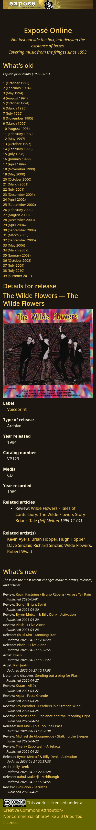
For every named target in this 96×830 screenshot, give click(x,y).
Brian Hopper (44, 539)
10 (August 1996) (16, 128)
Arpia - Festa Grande (32, 695)
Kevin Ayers (18, 539)
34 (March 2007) (15, 250)
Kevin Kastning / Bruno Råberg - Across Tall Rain (53, 594)
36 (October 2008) (17, 260)
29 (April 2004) (14, 225)
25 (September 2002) (19, 204)
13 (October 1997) (17, 143)
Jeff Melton (49, 520)
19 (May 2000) (14, 174)
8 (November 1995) (18, 118)
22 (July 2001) (13, 189)
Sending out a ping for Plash (57, 675)
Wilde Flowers (77, 545)
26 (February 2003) (18, 209)
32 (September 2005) (19, 240)
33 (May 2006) (14, 245)
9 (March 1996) (14, 123)
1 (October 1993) (16, 83)
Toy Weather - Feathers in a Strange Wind (48, 706)
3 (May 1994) (13, 93)
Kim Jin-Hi (21, 665)
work (40, 803)
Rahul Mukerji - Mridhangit (38, 776)
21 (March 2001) (15, 184)
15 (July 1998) (13, 153)
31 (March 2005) (15, 235)
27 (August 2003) (16, 215)
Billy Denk (21, 766)
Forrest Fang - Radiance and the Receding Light (53, 716)
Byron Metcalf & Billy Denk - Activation (46, 614)
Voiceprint (17, 409)
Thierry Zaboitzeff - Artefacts (38, 746)
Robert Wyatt (20, 551)
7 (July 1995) (12, 113)
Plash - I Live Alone (30, 624)
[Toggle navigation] (16, 16)
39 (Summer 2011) (17, 275)
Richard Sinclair (47, 545)
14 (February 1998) (18, 149)
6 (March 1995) (14, 108)
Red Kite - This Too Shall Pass (39, 726)
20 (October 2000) (17, 179)
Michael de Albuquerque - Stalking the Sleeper (52, 736)
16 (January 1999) (16, 159)
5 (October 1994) (16, 103)
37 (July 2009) (13, 265)
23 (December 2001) (19, 194)
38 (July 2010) (13, 270)
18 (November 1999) (19, 169)
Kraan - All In (26, 685)
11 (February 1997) (18, 133)
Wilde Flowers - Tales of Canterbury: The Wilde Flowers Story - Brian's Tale (51, 514)
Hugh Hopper (71, 539)
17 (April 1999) (14, 164)
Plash (17, 655)
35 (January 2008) (16, 255)
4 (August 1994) (15, 98)
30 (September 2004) (19, 230)
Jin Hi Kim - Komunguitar (36, 634)
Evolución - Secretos (31, 787)
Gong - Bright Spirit (31, 604)
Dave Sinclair (19, 545)
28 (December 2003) (19, 219)
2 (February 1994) (16, 88)
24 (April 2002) (14, 199)
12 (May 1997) (14, 138)
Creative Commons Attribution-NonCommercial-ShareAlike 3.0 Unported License (42, 816)
